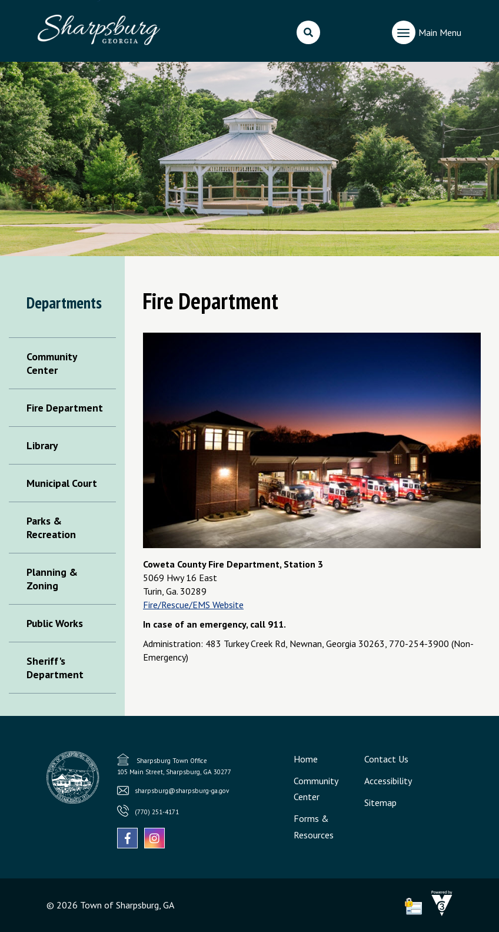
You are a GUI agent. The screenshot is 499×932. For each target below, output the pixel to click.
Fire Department (64, 407)
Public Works (54, 623)
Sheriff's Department (55, 667)
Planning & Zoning (52, 578)
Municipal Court (61, 483)
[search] (308, 32)
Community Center (51, 363)
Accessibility (388, 781)
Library (42, 445)
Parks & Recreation (51, 527)
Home (306, 759)
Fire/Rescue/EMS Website (193, 605)
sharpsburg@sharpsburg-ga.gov (182, 791)
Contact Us (386, 759)
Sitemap (380, 802)
